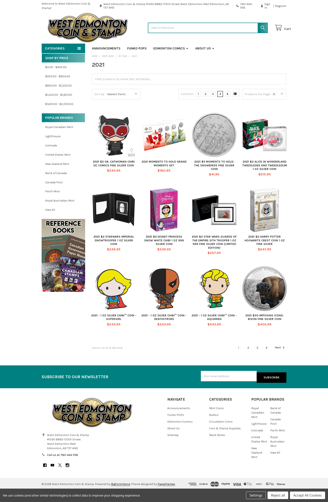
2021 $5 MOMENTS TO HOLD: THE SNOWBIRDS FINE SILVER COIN (214, 178)
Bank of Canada (56, 186)
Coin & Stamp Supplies (225, 440)
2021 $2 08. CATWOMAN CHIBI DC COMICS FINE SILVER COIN (114, 177)
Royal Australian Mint (59, 214)
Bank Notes (217, 447)
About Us (204, 62)
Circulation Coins (221, 434)
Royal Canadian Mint (59, 140)
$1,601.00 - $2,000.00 (59, 117)
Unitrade (51, 159)
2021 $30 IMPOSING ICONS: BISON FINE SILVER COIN (264, 330)
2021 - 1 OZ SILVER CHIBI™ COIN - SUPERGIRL (113, 330)
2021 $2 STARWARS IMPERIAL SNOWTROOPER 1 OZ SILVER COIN (114, 253)
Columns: (187, 107)
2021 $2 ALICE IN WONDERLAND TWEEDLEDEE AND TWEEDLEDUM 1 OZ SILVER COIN (264, 178)
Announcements (106, 62)
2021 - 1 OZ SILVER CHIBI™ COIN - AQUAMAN (214, 330)
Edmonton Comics (170, 62)
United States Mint (57, 168)
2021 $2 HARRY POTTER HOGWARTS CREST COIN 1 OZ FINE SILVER (265, 253)
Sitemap (173, 447)
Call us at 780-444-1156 (62, 467)
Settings (256, 495)
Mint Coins (216, 420)
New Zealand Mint (57, 177)
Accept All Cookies (307, 495)
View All (50, 223)
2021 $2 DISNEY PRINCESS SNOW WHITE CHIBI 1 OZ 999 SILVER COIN (164, 253)
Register (280, 6)
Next (280, 361)
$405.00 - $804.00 (57, 90)
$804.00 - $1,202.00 (58, 99)
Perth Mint (52, 205)
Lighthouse (52, 149)
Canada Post (54, 195)
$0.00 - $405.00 (56, 80)
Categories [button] (55, 62)
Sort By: (99, 107)
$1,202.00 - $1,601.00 (58, 108)
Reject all (278, 495)
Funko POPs (137, 62)
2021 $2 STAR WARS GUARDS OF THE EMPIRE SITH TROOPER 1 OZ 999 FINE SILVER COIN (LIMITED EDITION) (214, 255)
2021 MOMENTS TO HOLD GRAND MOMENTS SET (164, 177)
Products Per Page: (257, 107)
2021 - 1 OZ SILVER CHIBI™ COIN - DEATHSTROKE (164, 330)
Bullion (214, 427)
